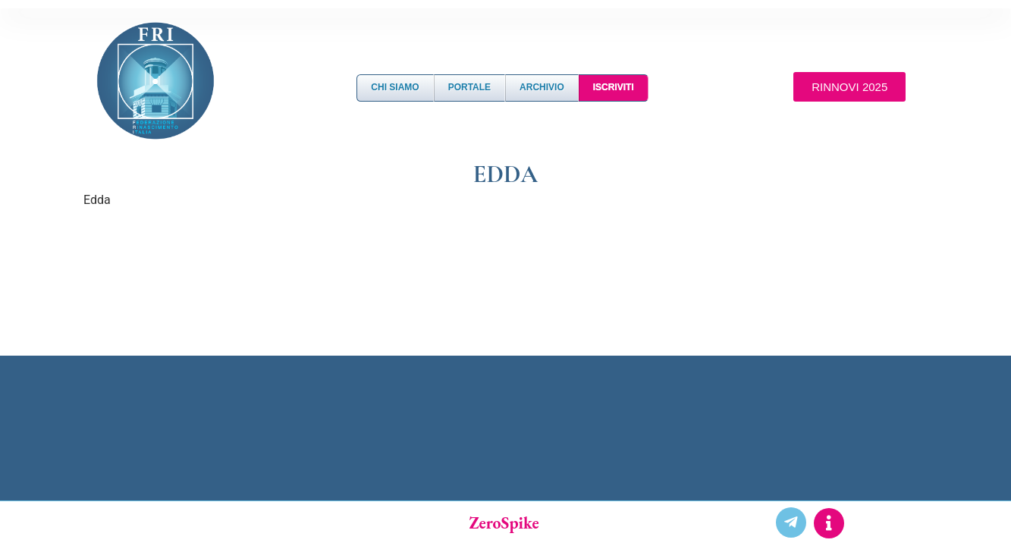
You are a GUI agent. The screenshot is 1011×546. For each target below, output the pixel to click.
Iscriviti (613, 87)
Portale (469, 87)
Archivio (542, 87)
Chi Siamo (395, 87)
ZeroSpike (503, 523)
